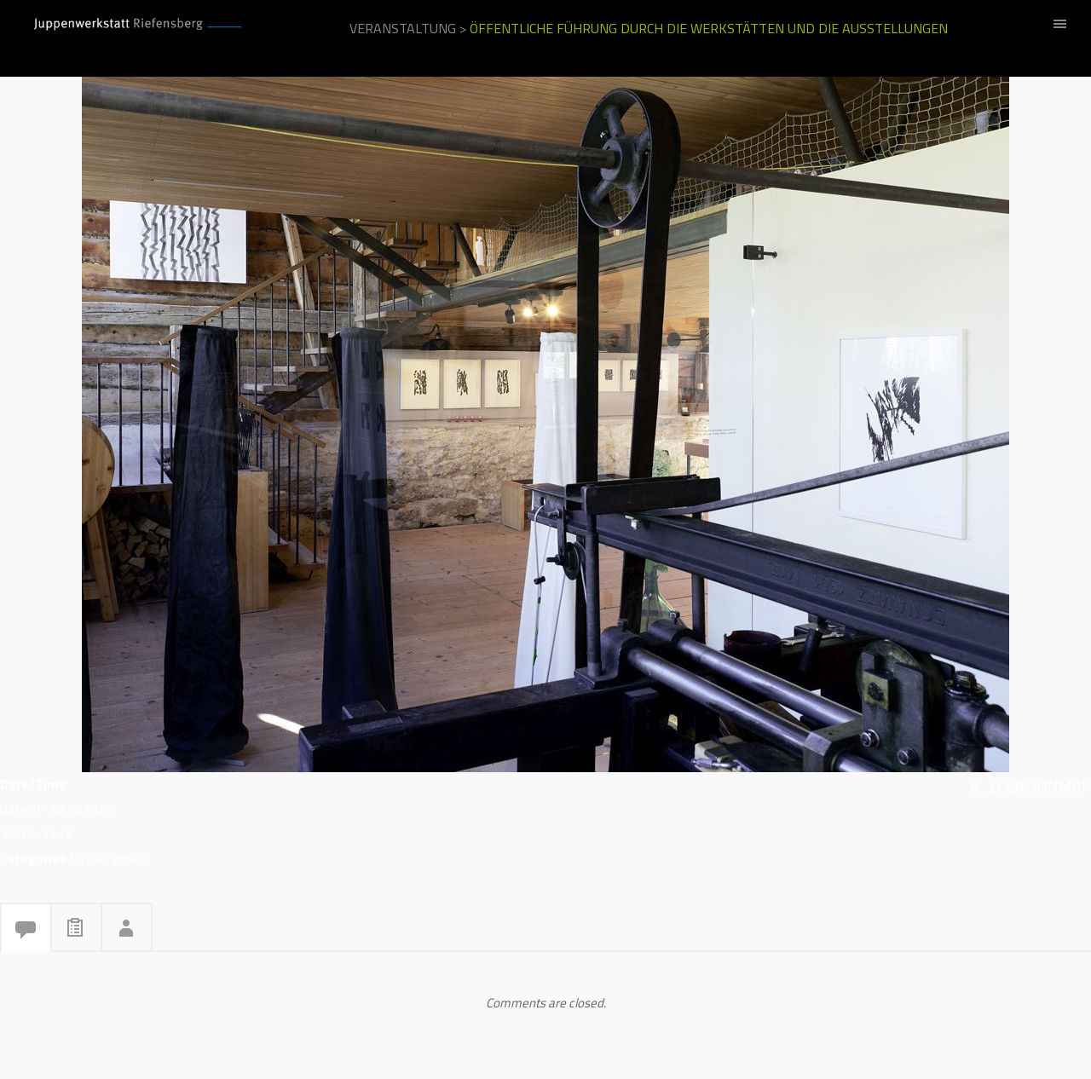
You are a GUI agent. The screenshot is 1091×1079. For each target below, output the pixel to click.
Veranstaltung (402, 28)
